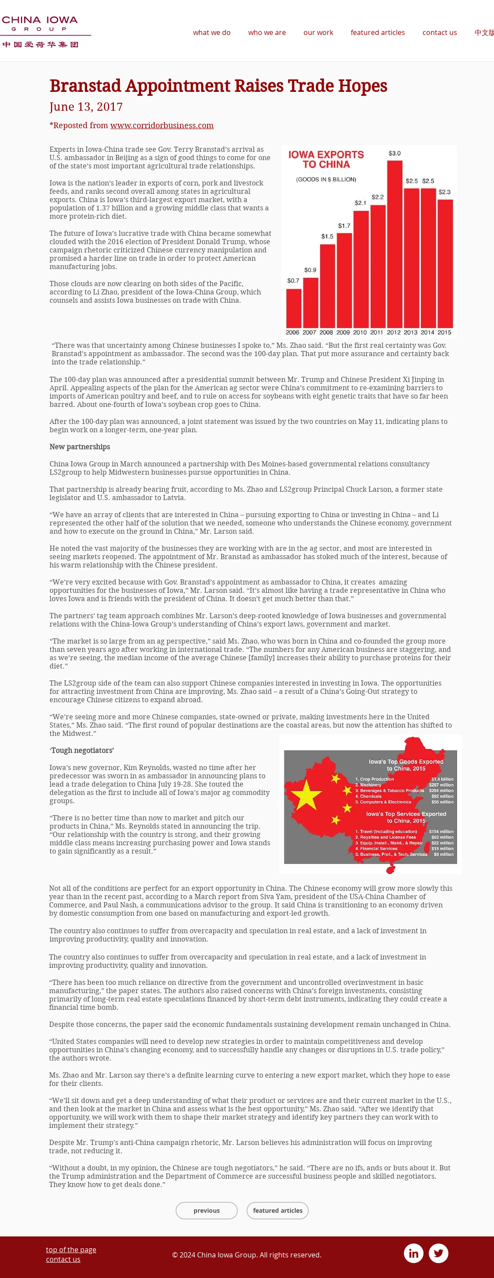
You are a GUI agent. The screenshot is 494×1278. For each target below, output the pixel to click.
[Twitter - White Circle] (438, 1253)
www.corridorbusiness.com (162, 125)
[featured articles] (278, 1210)
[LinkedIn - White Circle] (413, 1253)
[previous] (207, 1210)
